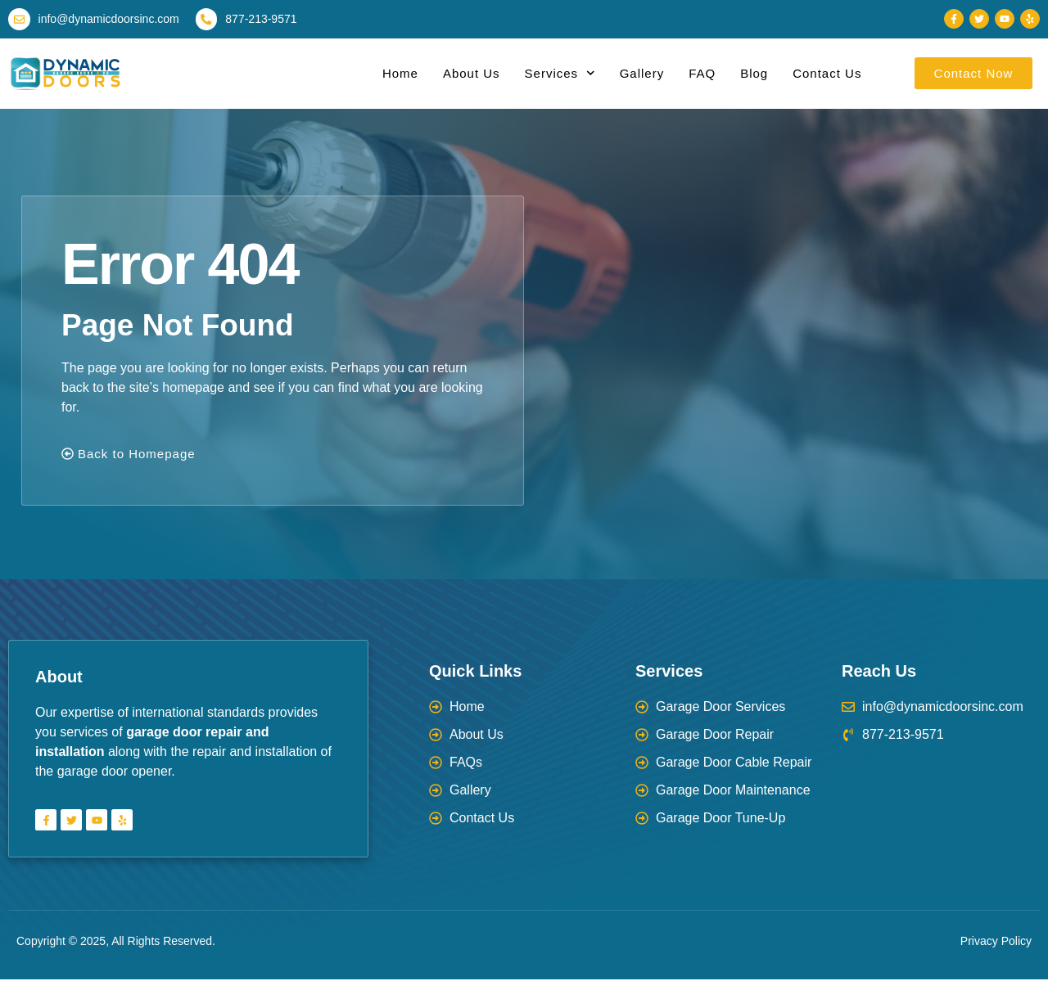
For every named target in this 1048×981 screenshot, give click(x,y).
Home (400, 74)
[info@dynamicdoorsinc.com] (19, 19)
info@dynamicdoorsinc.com (109, 19)
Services (560, 75)
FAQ (702, 74)
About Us (471, 74)
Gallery (642, 74)
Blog (754, 74)
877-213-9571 (263, 19)
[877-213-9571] (207, 19)
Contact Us (827, 74)
